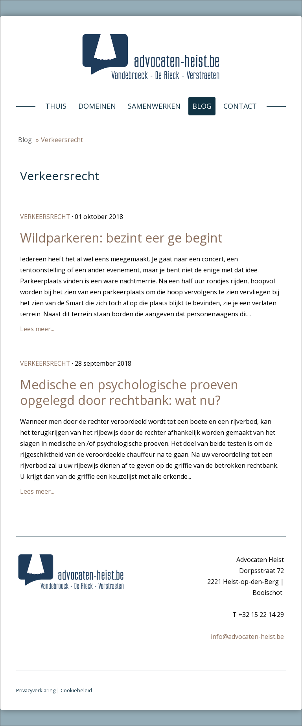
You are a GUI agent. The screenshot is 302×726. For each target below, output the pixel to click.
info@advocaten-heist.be (247, 636)
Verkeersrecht (45, 216)
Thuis (55, 106)
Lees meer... (37, 329)
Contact (240, 106)
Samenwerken (154, 106)
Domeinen (97, 106)
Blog (202, 106)
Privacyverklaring (35, 690)
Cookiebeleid (76, 690)
